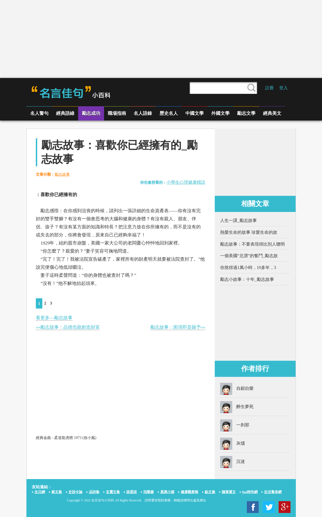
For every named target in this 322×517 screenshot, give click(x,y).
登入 (283, 88)
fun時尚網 (250, 492)
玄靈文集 (113, 492)
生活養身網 (273, 492)
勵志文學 (246, 113)
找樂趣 (148, 492)
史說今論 (75, 492)
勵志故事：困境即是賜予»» (177, 327)
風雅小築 (167, 492)
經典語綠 (65, 113)
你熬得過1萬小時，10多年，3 (248, 267)
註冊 (269, 88)
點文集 (210, 492)
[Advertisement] (161, 39)
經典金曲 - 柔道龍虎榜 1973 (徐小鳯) (66, 438)
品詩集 (94, 492)
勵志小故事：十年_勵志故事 (247, 279)
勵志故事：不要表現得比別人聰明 (252, 244)
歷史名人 (169, 113)
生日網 (39, 492)
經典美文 (272, 113)
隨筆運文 (229, 492)
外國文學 (220, 113)
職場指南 (117, 113)
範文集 (56, 492)
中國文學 (194, 113)
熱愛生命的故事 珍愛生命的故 (248, 232)
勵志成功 (91, 113)
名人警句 (39, 113)
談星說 (131, 492)
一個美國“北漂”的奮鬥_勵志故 (249, 255)
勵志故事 (62, 174)
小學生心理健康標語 (186, 182)
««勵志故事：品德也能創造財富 (68, 327)
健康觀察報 (189, 492)
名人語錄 (143, 113)
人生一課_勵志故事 (238, 220)
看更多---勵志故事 (54, 317)
